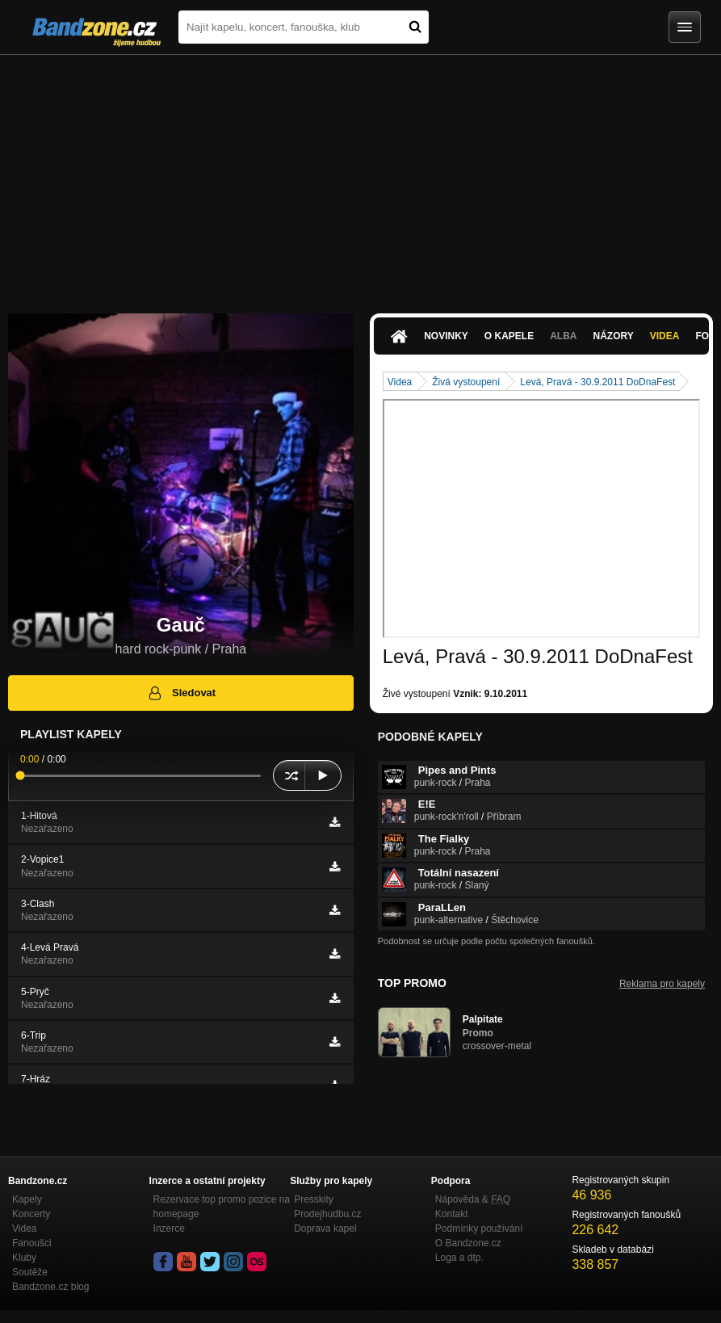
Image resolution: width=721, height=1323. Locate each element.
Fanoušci (32, 1243)
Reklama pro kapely (662, 983)
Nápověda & (472, 1199)
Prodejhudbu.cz (327, 1214)
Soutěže (30, 1272)
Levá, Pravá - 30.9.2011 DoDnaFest (597, 382)
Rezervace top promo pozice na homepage (221, 1207)
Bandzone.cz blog (50, 1286)
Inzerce (169, 1228)
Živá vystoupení (466, 382)
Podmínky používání (479, 1228)
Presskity (313, 1199)
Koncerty (31, 1214)
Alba (563, 336)
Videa (665, 336)
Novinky (446, 336)
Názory (613, 336)
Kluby (24, 1257)
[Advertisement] (360, 176)
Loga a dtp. (459, 1257)
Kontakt (451, 1214)
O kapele (509, 336)
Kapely (27, 1199)
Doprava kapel (325, 1228)
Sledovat (181, 693)
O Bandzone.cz (468, 1243)
